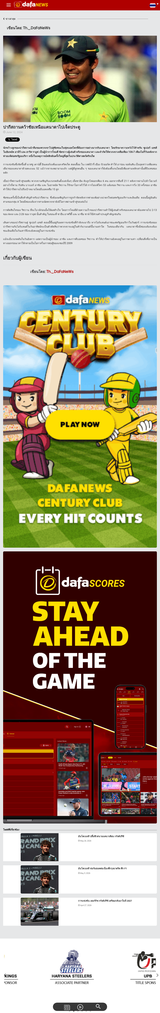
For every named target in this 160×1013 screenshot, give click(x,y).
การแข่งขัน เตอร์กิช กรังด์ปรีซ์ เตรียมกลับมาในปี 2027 (105, 901)
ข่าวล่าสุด (9, 19)
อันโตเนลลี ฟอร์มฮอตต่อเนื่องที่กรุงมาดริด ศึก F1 (102, 868)
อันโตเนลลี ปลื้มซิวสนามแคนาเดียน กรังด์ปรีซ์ (101, 836)
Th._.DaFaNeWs (60, 271)
